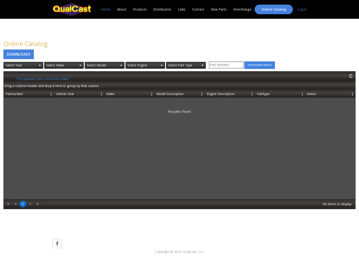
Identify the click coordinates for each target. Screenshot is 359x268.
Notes (311, 94)
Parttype (263, 94)
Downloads (18, 54)
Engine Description (220, 94)
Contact (198, 9)
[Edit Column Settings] (51, 94)
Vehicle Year (65, 94)
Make (110, 94)
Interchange (242, 9)
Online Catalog (273, 9)
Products (140, 9)
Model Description (170, 94)
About (121, 9)
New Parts (219, 9)
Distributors (162, 9)
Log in (302, 9)
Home (105, 9)
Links (181, 9)
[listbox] (23, 65)
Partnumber (14, 94)
